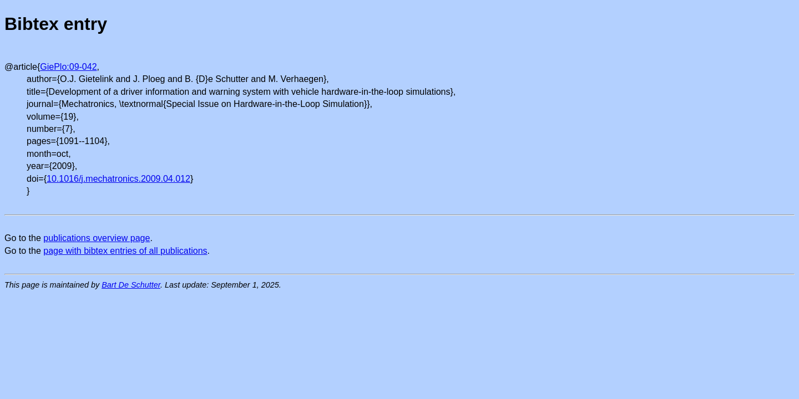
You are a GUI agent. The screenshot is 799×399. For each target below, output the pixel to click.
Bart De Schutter (131, 284)
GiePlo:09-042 (68, 66)
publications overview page (96, 238)
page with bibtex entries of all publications (125, 250)
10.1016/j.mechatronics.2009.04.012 (118, 178)
